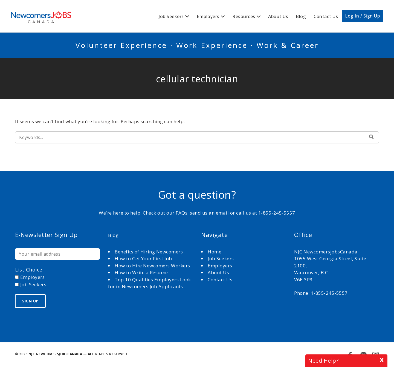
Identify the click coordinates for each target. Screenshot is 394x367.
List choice (28, 269)
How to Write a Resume (141, 272)
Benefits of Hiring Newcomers (149, 251)
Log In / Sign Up (362, 16)
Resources (243, 16)
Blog (301, 16)
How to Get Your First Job (143, 258)
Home (215, 251)
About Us (278, 16)
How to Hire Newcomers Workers (152, 265)
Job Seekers (171, 16)
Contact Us (326, 16)
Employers (208, 16)
